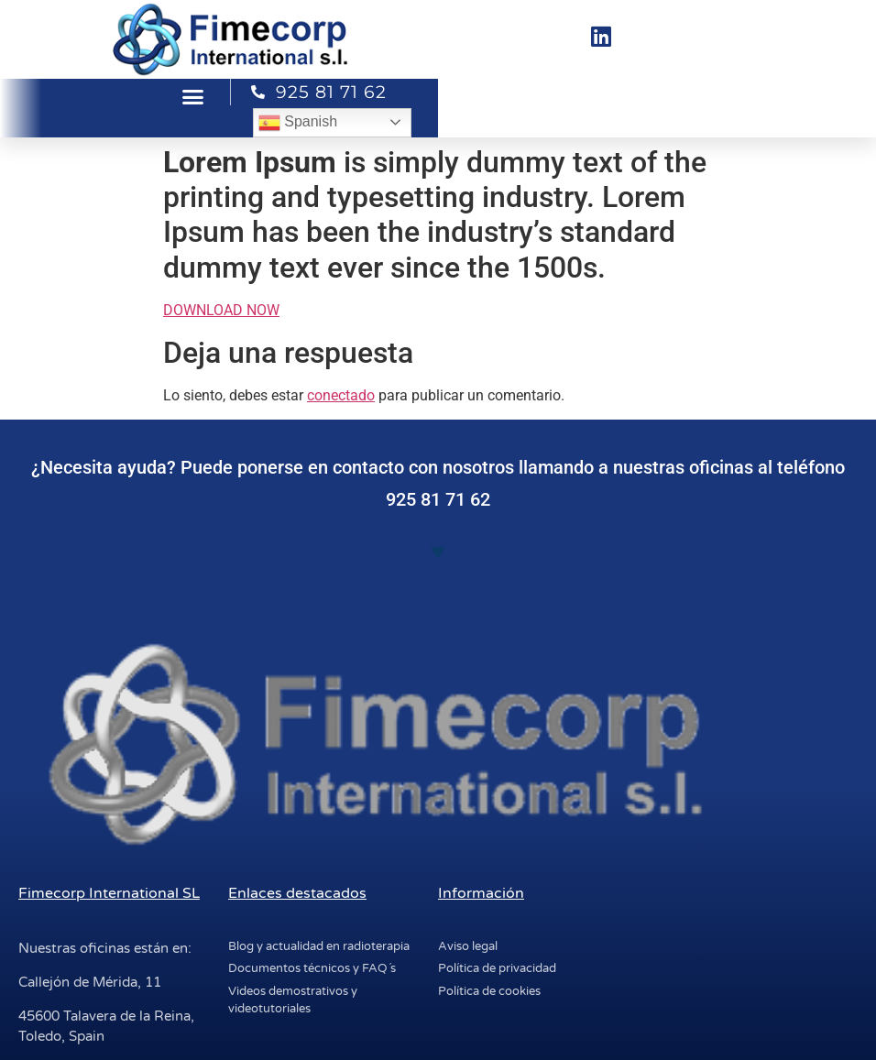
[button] (193, 97)
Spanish (297, 123)
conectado (341, 395)
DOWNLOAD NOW (221, 310)
